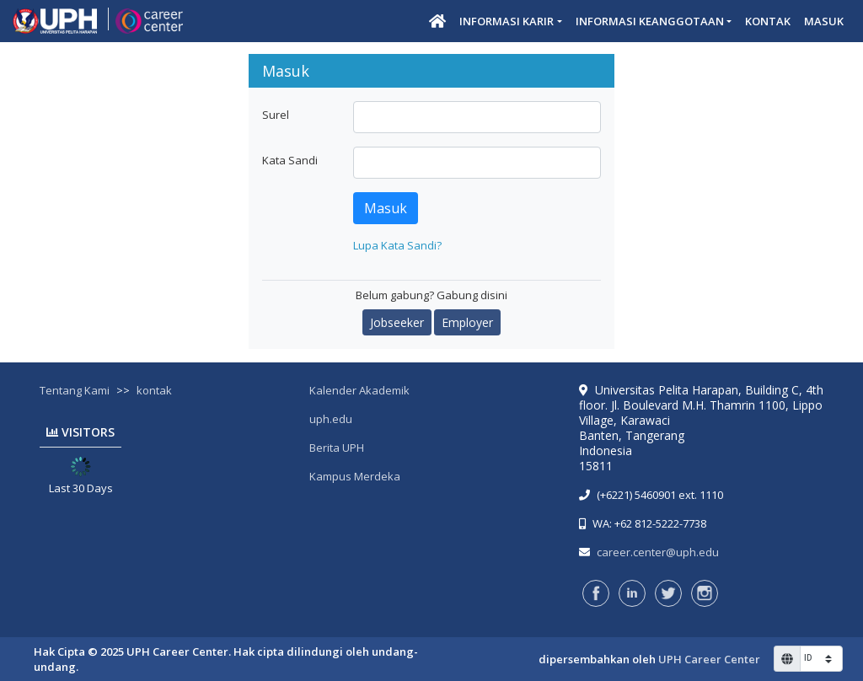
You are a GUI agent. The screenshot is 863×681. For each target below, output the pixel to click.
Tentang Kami (75, 390)
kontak (154, 390)
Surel (275, 114)
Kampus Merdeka (354, 476)
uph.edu (330, 418)
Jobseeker (397, 322)
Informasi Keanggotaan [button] (650, 21)
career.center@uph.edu (658, 552)
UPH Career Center (709, 659)
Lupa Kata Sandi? (397, 245)
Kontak (768, 21)
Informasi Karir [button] (506, 21)
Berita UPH (336, 447)
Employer (467, 322)
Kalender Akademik (359, 390)
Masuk (824, 21)
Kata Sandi (290, 160)
